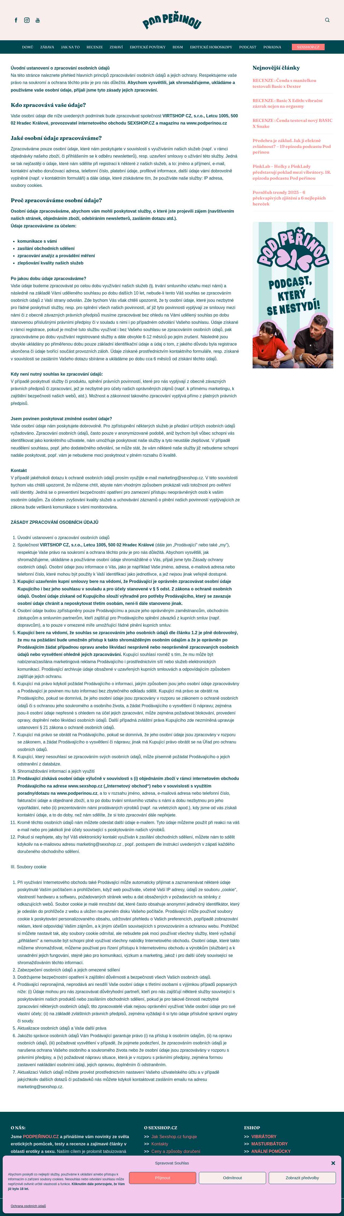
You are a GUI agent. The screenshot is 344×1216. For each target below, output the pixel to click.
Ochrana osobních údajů (28, 1206)
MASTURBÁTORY (270, 1144)
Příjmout (162, 1177)
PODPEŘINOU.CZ (41, 1136)
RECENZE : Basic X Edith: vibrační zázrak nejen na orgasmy (287, 103)
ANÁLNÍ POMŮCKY (271, 1151)
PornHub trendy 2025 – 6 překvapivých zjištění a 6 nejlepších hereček (289, 198)
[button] (333, 1163)
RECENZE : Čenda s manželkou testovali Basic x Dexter (284, 83)
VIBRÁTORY (264, 1136)
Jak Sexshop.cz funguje (174, 1136)
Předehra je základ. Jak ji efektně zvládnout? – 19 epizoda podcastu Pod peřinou (292, 146)
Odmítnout (232, 1177)
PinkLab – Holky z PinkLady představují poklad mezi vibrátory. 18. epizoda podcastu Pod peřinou (292, 172)
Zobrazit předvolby (302, 1177)
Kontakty (160, 1144)
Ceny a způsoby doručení (176, 1151)
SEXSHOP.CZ (308, 47)
